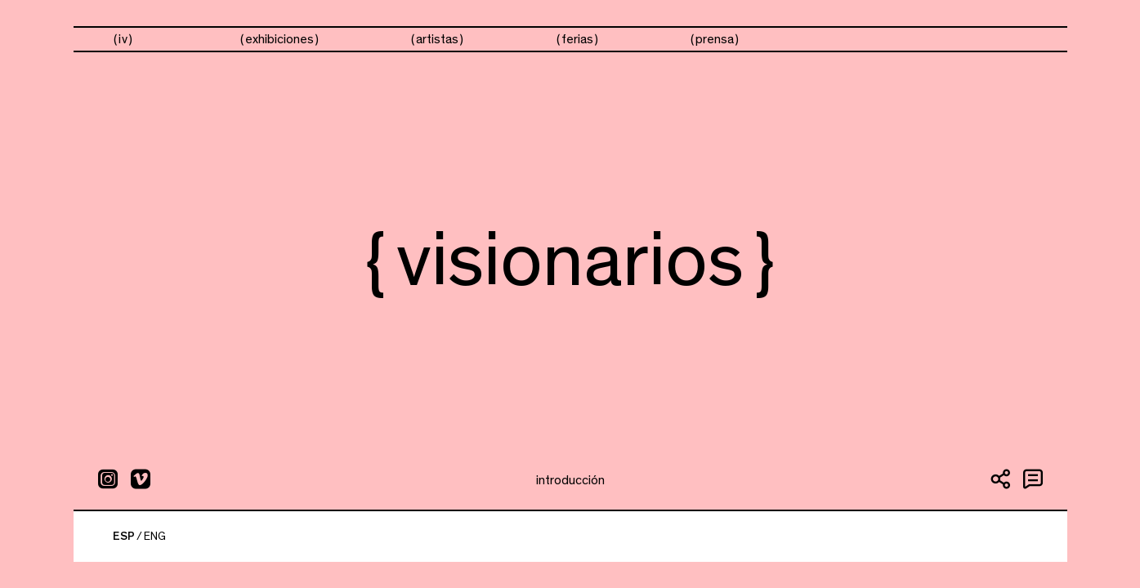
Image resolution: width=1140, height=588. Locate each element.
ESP (124, 536)
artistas (437, 39)
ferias (577, 39)
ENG (155, 536)
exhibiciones (279, 39)
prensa (714, 39)
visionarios (866, 40)
